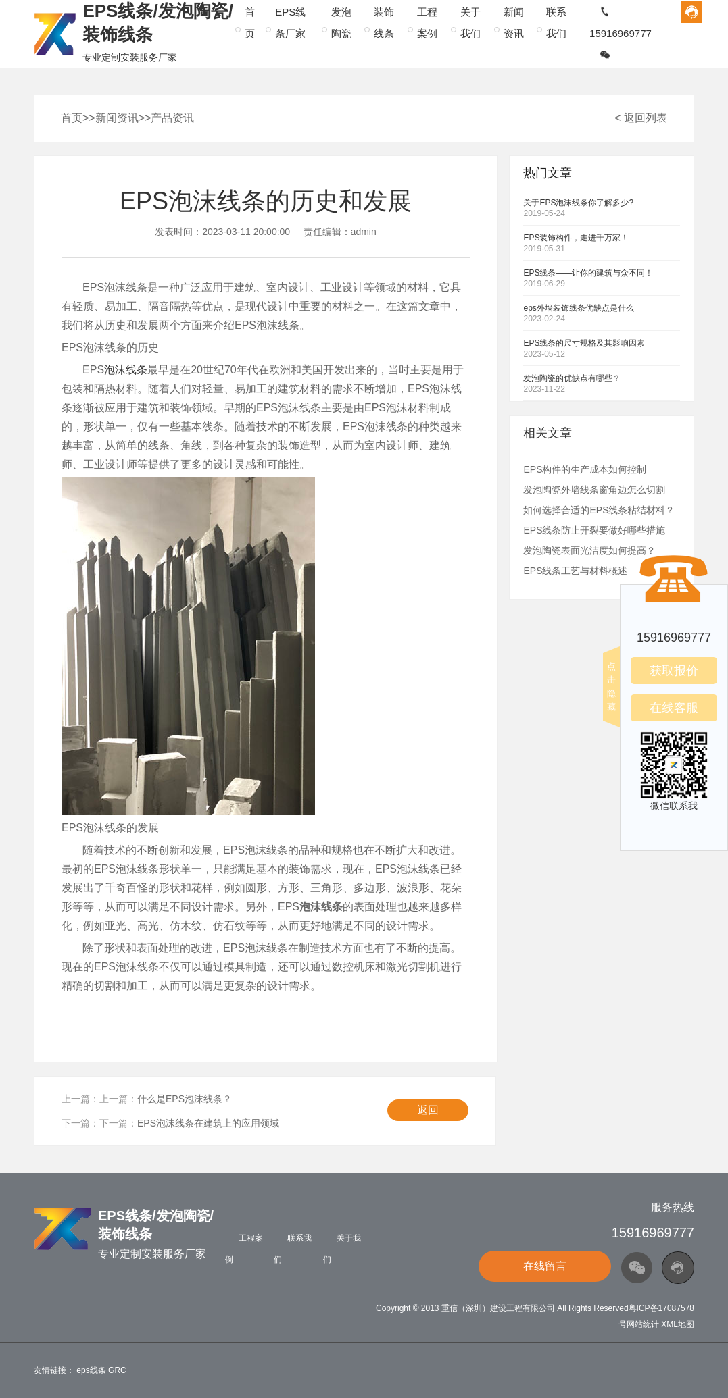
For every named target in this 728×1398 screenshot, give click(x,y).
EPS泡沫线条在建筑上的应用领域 (208, 1123)
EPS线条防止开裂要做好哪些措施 (594, 530)
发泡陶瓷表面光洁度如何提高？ (589, 550)
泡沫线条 (125, 370)
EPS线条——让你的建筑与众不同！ (588, 273)
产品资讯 (172, 118)
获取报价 (674, 670)
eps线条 (90, 1370)
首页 (71, 118)
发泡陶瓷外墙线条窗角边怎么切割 (594, 489)
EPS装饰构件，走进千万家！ (576, 237)
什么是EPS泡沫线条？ (184, 1098)
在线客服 (674, 708)
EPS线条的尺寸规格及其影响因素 (584, 343)
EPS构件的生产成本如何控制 (584, 469)
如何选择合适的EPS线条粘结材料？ (599, 509)
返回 (428, 1110)
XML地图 (677, 1324)
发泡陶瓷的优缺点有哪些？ (572, 378)
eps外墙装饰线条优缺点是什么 (578, 308)
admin (364, 231)
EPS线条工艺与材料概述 (575, 570)
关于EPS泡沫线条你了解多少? (578, 202)
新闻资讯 (117, 118)
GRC (117, 1370)
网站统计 (643, 1324)
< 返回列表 (640, 118)
